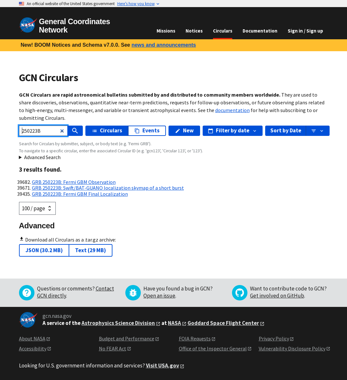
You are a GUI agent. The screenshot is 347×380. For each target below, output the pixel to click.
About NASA (32, 338)
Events (146, 130)
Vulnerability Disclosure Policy (292, 348)
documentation (232, 110)
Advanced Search (42, 157)
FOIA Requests (195, 338)
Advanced (37, 225)
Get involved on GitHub (277, 295)
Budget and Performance (126, 338)
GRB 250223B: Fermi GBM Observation (74, 182)
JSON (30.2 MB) (44, 250)
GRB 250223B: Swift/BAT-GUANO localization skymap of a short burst (108, 188)
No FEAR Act (112, 348)
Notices (194, 31)
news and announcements (163, 45)
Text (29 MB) (90, 250)
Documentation (260, 31)
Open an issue (159, 295)
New (184, 130)
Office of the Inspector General (213, 348)
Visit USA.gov (162, 365)
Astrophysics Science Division (118, 323)
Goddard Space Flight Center (223, 323)
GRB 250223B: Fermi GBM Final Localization (80, 194)
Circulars (222, 31)
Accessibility (32, 348)
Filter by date (232, 130)
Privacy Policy (274, 338)
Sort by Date (285, 130)
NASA (174, 323)
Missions (166, 31)
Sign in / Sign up (305, 31)
